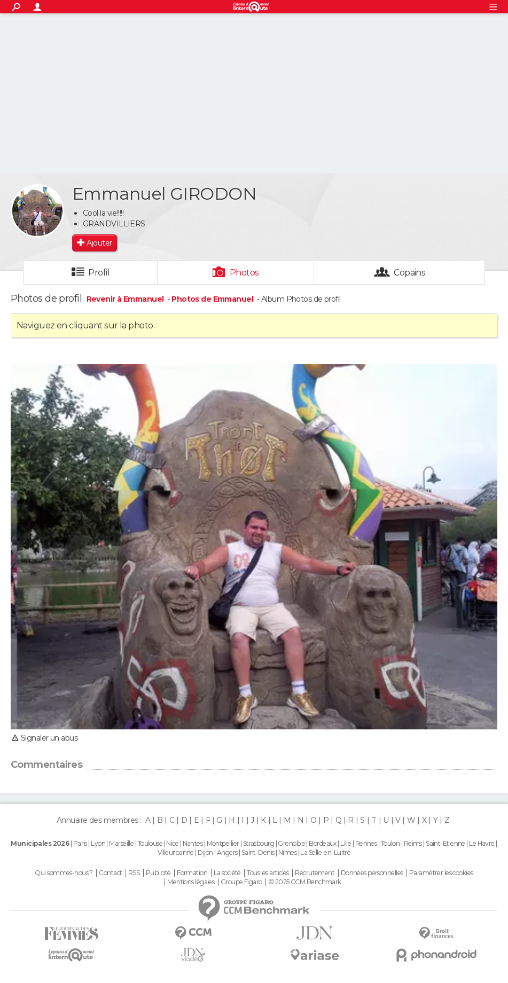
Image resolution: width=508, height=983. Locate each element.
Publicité (158, 873)
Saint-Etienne (445, 843)
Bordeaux (323, 843)
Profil (99, 273)
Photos (244, 273)
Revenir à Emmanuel (126, 299)
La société (227, 873)
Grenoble (291, 843)
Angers (227, 852)
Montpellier (223, 843)
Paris (80, 843)
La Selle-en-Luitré (325, 852)
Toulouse (150, 843)
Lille (345, 843)
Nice (172, 843)
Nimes (287, 852)
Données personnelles (372, 873)
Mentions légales (190, 882)
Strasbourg (258, 843)
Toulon (390, 843)
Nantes (193, 843)
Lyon (98, 843)
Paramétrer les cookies (441, 873)
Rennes (366, 843)
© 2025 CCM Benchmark (304, 882)
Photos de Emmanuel (212, 299)
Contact (110, 873)
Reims (413, 843)
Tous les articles (267, 873)
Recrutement (314, 873)
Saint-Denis (258, 852)
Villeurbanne (176, 852)
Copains (409, 273)
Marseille (121, 843)
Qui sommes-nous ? (63, 873)
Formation (192, 873)
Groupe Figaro (241, 882)
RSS (133, 873)
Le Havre (482, 843)
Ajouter (99, 243)
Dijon (205, 852)
